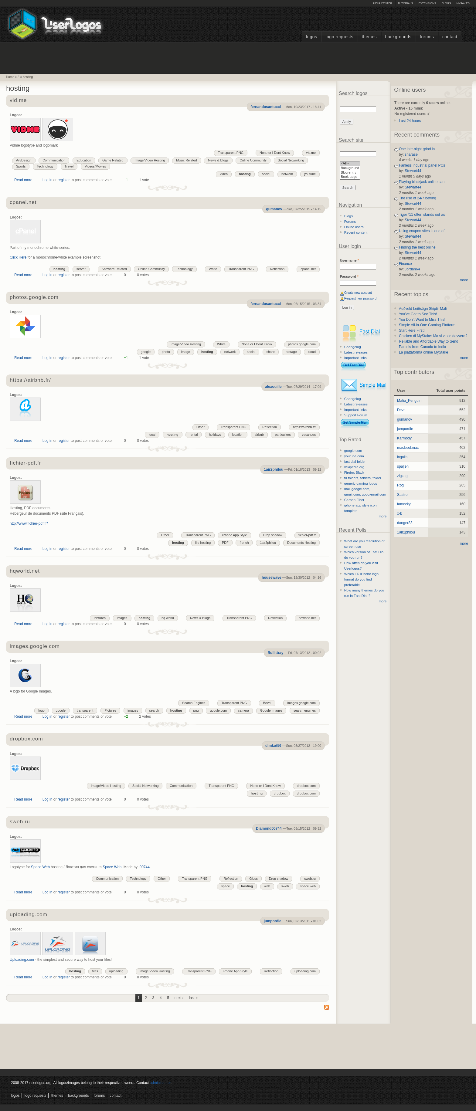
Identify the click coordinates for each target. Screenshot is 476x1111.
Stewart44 (413, 171)
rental (193, 434)
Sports (20, 166)
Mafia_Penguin (409, 400)
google (146, 352)
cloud (312, 352)
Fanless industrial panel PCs (422, 165)
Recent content (356, 232)
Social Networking (291, 160)
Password (349, 276)
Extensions (427, 3)
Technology (45, 166)
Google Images (271, 710)
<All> (350, 163)
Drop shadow (273, 535)
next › (179, 998)
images (122, 618)
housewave (271, 577)
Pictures (100, 618)
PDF (225, 542)
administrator (160, 1083)
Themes (369, 37)
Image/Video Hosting (149, 160)
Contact (449, 37)
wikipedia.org (354, 467)
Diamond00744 (269, 828)
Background (350, 168)
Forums (427, 37)
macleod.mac (408, 447)
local (152, 434)
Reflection (277, 269)
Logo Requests (339, 37)
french (244, 542)
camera (243, 710)
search (154, 710)
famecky (404, 504)
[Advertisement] (237, 57)
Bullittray (275, 653)
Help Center (382, 3)
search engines (305, 710)
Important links (355, 358)
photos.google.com (34, 297)
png (196, 710)
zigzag (402, 476)
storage (291, 352)
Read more (23, 180)
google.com (218, 710)
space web (308, 886)
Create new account (358, 292)
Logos (311, 37)
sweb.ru (20, 822)
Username (349, 260)
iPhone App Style (234, 535)
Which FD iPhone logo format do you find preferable (361, 579)
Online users (354, 227)
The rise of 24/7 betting (417, 198)
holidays (215, 434)
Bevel (267, 703)
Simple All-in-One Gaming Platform (427, 325)
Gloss (253, 878)
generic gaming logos (360, 483)
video (224, 174)
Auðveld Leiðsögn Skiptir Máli (423, 309)
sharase (411, 154)
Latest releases (356, 352)
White (213, 269)
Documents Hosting (301, 542)
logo (41, 710)
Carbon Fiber (354, 500)
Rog (400, 485)
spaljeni (403, 466)
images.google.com (34, 646)
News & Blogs (218, 160)
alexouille (273, 386)
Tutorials (405, 3)
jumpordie (272, 921)
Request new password (360, 298)
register (64, 180)
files (95, 971)
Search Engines (193, 703)
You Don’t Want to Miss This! (422, 319)
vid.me (18, 100)
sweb (285, 886)
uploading (116, 971)
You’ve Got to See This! (418, 314)
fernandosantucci (265, 107)
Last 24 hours (410, 121)
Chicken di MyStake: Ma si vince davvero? (433, 336)
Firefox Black (354, 472)
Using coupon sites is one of (421, 231)
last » (193, 998)
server (81, 269)
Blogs (446, 3)
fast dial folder (355, 461)
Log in (47, 180)
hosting (28, 77)
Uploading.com (22, 959)
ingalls (402, 457)
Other (200, 427)
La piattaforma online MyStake (423, 352)
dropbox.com (26, 739)
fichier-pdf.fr (25, 463)
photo (166, 352)
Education (83, 160)
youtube (310, 174)
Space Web (40, 867)
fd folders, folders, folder (362, 478)
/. (18, 77)
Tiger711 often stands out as (422, 214)
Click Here (18, 257)
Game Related (113, 160)
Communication (53, 160)
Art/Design (23, 160)
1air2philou (273, 469)
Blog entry (350, 173)
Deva (401, 410)
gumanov (274, 209)
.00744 (144, 867)
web (267, 886)
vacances (309, 434)
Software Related (114, 269)
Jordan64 (412, 269)
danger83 (405, 523)
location (237, 434)
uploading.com (28, 914)
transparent (85, 710)
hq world (168, 618)
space (225, 886)
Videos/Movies (95, 166)
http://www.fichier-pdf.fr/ (29, 523)
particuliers (283, 434)
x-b (399, 513)
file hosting (203, 542)
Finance (405, 264)
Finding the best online (417, 247)
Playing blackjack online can (421, 182)
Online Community (253, 160)
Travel (69, 166)
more (383, 516)
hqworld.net (25, 571)
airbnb (259, 434)
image (185, 352)
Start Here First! (412, 330)
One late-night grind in (417, 149)
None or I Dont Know (275, 152)
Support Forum (355, 415)
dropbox (280, 793)
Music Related (186, 160)
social (266, 174)
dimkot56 (273, 745)
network (287, 174)
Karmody (404, 438)
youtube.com (354, 456)
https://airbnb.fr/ (30, 380)
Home (10, 77)
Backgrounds (398, 37)
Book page (350, 177)
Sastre (402, 495)
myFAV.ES (463, 3)
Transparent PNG (230, 152)
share (271, 352)
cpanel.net (23, 202)
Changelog (352, 347)
